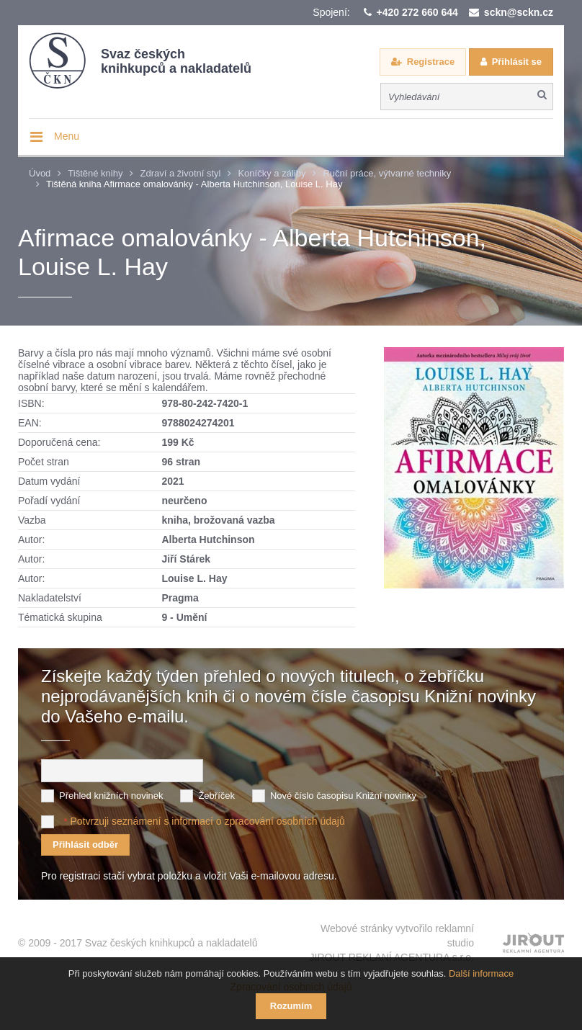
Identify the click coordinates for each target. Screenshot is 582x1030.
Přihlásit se (517, 61)
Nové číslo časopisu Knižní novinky (343, 794)
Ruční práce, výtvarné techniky (387, 173)
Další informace (481, 973)
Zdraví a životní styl (180, 173)
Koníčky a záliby (271, 173)
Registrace (431, 61)
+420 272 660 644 (417, 12)
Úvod (39, 173)
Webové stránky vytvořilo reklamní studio (392, 943)
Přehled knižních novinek (111, 794)
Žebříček (216, 794)
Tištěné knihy (95, 173)
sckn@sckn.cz (518, 12)
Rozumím (291, 1005)
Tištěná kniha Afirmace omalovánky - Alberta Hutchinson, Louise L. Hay (194, 184)
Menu (66, 136)
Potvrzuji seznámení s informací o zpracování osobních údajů (207, 820)
